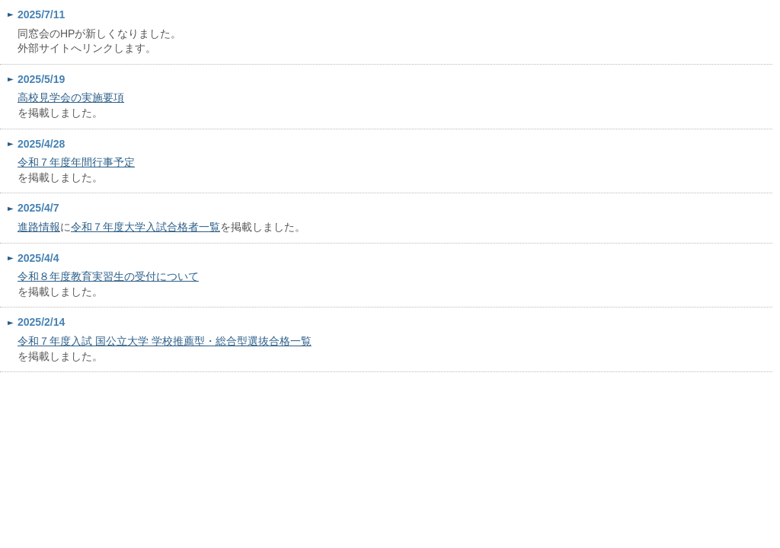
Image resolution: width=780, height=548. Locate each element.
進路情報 (39, 227)
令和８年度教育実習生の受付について (108, 276)
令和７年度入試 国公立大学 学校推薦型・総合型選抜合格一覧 (165, 341)
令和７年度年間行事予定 (76, 162)
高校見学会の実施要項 (71, 97)
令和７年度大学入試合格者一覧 (145, 227)
